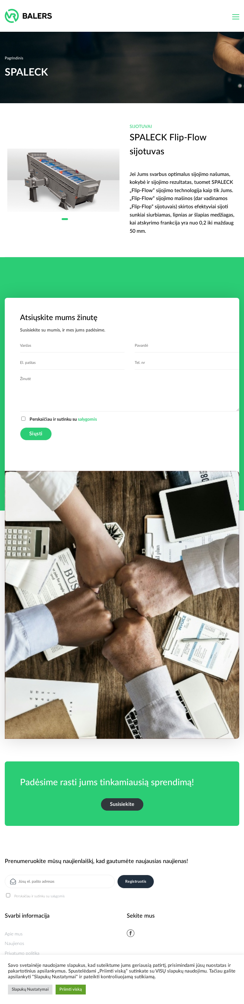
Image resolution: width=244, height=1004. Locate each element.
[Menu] (235, 17)
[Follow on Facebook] (130, 933)
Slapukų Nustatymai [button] (30, 989)
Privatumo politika (22, 953)
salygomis (87, 419)
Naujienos (14, 943)
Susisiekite (122, 804)
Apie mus (14, 934)
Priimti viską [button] (70, 989)
